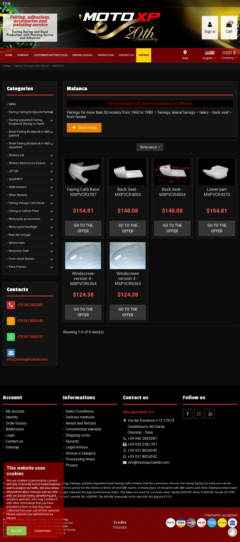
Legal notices (77, 447)
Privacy (72, 465)
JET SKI (14, 171)
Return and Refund (81, 423)
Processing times (80, 459)
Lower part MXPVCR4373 (217, 192)
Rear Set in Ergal (19, 235)
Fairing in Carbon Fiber (24, 211)
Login (10, 435)
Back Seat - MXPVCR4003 (128, 192)
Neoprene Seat (19, 250)
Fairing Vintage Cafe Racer (26, 203)
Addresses (15, 429)
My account (15, 411)
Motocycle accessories (24, 219)
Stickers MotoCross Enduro (27, 163)
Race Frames (17, 266)
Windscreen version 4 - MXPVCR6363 (128, 278)
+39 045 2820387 (30, 305)
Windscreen (17, 243)
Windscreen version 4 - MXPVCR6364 (83, 278)
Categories (20, 89)
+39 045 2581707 (142, 444)
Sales (12, 104)
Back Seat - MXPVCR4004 (172, 192)
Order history (16, 423)
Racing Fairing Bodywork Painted (31, 112)
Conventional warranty (83, 429)
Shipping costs (78, 435)
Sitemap (12, 447)
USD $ (228, 55)
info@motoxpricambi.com (27, 359)
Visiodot (120, 527)
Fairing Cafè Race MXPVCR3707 (83, 192)
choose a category (81, 453)
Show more (84, 127)
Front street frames (21, 258)
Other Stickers (18, 195)
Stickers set (16, 155)
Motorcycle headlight (23, 227)
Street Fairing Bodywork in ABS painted (29, 133)
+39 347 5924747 (30, 337)
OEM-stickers (17, 187)
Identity (12, 417)
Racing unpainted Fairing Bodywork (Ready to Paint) (26, 121)
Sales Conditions (80, 411)
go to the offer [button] (83, 228)
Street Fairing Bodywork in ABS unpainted (29, 145)
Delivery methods (80, 417)
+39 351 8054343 (30, 321)
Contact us (14, 441)
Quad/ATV (15, 179)
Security (72, 441)
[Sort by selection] (150, 147)
